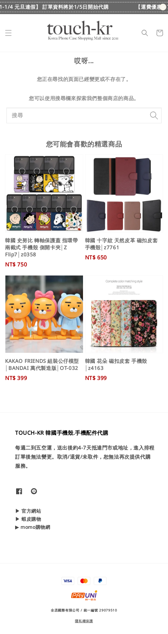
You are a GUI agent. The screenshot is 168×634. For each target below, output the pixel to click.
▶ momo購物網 (32, 527)
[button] (8, 33)
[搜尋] (153, 115)
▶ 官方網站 (28, 511)
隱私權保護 (84, 621)
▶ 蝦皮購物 (28, 519)
